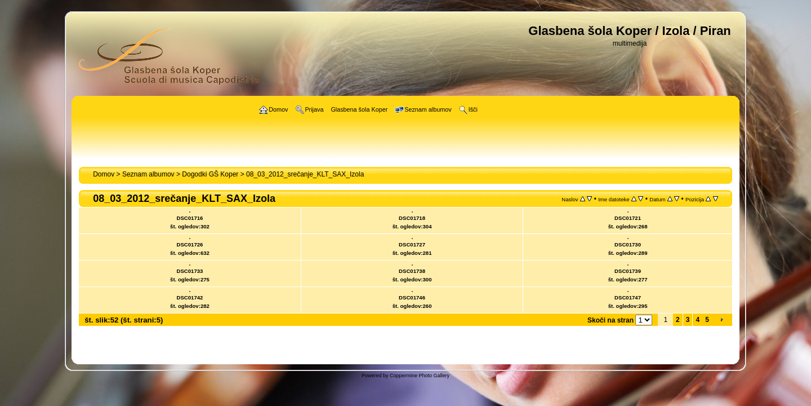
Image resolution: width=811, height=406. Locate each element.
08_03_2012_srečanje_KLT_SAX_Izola (305, 174)
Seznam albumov (148, 174)
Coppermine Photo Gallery (419, 375)
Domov (103, 174)
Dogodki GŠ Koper (210, 174)
